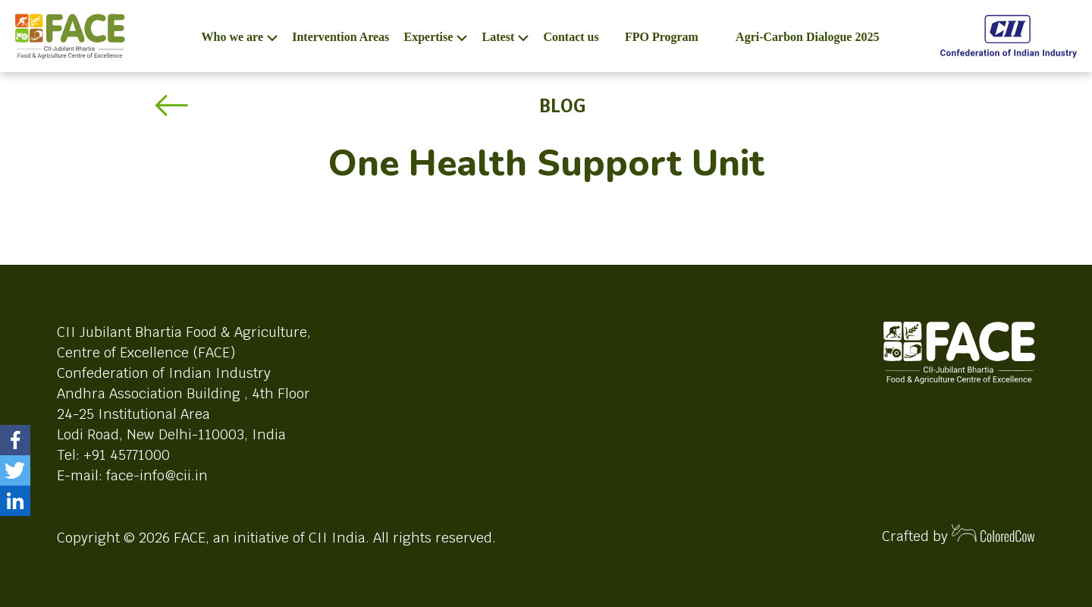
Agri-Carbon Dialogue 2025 (807, 36)
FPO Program (661, 36)
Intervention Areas (340, 36)
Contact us (570, 36)
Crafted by (958, 534)
